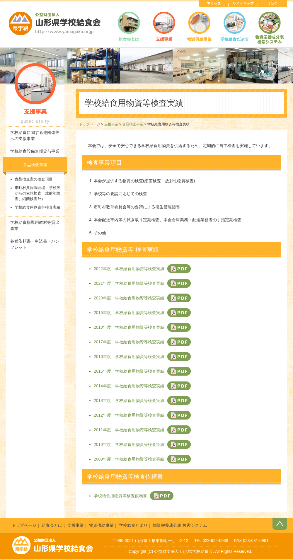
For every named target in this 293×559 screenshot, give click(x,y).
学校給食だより (133, 525)
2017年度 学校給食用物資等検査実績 (129, 342)
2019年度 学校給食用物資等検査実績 (129, 312)
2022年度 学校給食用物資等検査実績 (129, 268)
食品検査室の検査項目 (34, 179)
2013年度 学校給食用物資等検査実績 (129, 400)
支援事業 (111, 124)
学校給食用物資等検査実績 (37, 207)
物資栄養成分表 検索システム (180, 525)
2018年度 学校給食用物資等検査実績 (129, 327)
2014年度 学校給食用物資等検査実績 (129, 386)
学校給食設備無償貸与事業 (34, 151)
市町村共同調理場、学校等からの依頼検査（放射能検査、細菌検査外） (37, 193)
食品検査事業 (132, 124)
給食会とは (52, 525)
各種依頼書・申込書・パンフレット (34, 244)
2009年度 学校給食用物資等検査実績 (129, 459)
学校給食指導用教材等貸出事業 (34, 225)
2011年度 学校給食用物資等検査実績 (129, 429)
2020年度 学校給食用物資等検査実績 (129, 298)
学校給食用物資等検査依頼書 (120, 495)
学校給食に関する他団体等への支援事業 (34, 135)
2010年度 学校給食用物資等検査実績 (129, 444)
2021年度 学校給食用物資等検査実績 (129, 283)
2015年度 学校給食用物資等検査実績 (129, 371)
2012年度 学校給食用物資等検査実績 (129, 415)
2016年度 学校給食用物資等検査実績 (129, 356)
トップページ (89, 124)
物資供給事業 (101, 525)
